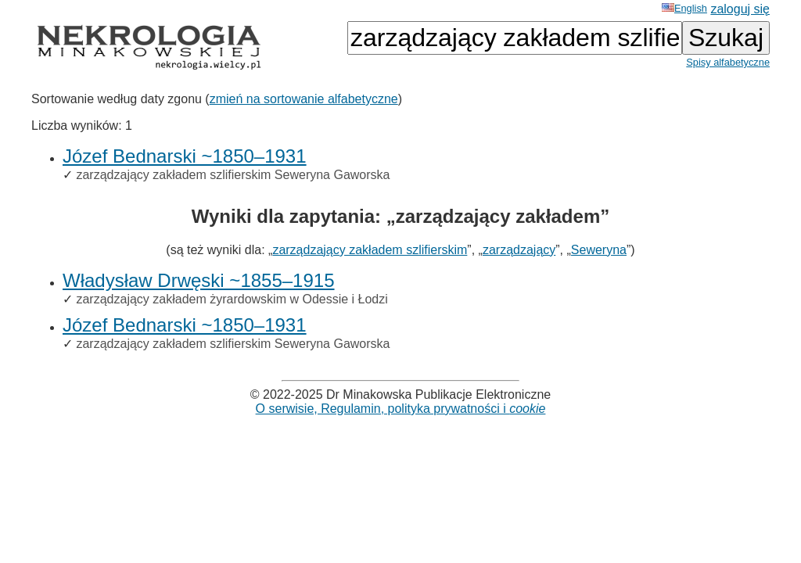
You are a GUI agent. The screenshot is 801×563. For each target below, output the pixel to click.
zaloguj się (740, 9)
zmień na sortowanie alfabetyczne (304, 99)
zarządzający (519, 249)
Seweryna (599, 249)
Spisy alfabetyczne (728, 62)
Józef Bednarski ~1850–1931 (185, 156)
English (684, 8)
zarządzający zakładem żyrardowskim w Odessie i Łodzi (231, 299)
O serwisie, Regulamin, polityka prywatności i (401, 408)
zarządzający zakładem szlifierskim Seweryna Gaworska (233, 174)
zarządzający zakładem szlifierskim (369, 249)
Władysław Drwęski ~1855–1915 (199, 280)
